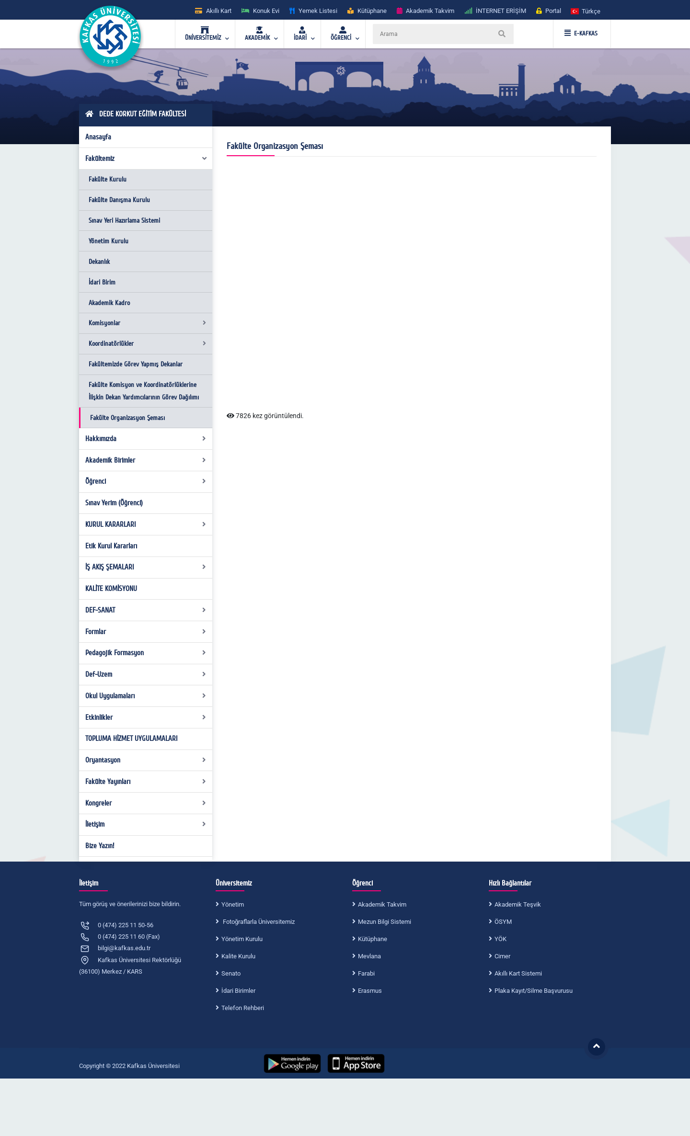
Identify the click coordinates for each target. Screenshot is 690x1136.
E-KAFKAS (581, 33)
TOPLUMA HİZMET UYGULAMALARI (131, 738)
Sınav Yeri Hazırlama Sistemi (124, 220)
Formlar (146, 631)
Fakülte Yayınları (146, 781)
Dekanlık (99, 262)
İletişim (146, 824)
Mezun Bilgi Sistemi (384, 921)
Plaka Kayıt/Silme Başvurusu (533, 990)
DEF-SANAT (146, 610)
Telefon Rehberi (242, 1007)
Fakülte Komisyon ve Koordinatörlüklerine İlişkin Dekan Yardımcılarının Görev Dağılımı (144, 391)
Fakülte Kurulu (107, 179)
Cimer (502, 956)
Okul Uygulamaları (146, 696)
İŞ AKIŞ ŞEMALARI (146, 567)
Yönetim (232, 904)
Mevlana (369, 956)
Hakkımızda (146, 438)
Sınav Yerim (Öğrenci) (114, 503)
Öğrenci (146, 481)
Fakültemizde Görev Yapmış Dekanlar (136, 364)
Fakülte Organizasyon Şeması (127, 418)
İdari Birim (102, 282)
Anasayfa (98, 137)
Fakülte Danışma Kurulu (119, 200)
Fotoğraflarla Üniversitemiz (258, 921)
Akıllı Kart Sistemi (518, 973)
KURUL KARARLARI (146, 524)
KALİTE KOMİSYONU (111, 588)
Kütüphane (372, 939)
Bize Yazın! (99, 845)
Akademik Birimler (146, 460)
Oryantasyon (146, 760)
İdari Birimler (238, 990)
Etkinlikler (146, 717)
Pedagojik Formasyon (146, 652)
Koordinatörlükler (147, 344)
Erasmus (370, 990)
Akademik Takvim (382, 904)
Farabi (366, 973)
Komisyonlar (147, 323)
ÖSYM (503, 921)
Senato (231, 973)
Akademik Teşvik (517, 904)
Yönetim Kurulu (108, 241)
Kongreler (146, 803)
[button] (586, 10)
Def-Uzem (146, 674)
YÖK (500, 939)
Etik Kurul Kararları (111, 546)
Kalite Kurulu (238, 956)
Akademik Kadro (109, 303)
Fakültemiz (146, 158)
